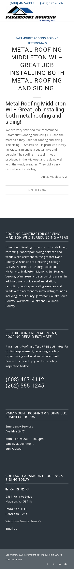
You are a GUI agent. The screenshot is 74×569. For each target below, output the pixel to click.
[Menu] (63, 14)
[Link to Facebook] (48, 564)
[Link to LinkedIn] (60, 564)
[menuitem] (63, 14)
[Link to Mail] (65, 564)
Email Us (11, 528)
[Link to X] (54, 564)
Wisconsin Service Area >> (23, 521)
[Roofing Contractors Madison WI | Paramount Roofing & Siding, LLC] (31, 14)
